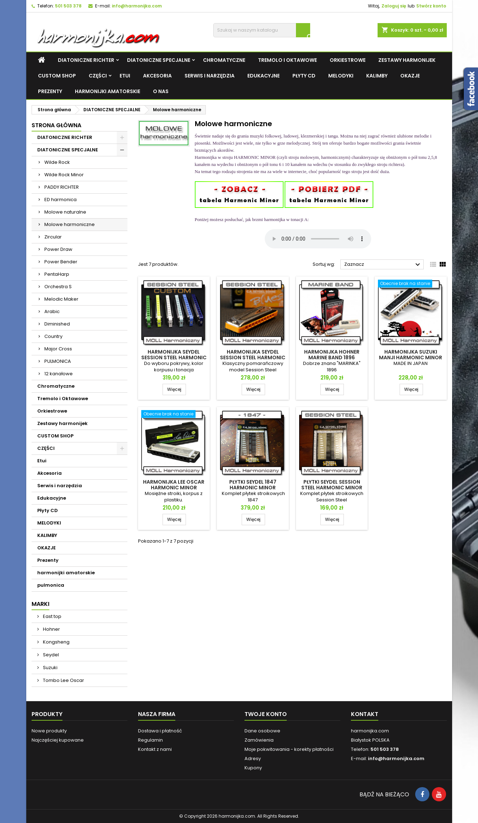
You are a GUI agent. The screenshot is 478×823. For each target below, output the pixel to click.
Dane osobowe (262, 730)
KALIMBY (377, 75)
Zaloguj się (393, 6)
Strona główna (56, 125)
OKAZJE (410, 75)
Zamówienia (259, 740)
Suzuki (49, 667)
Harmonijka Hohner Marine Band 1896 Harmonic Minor (331, 357)
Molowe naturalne (65, 212)
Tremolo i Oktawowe (287, 60)
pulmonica (50, 585)
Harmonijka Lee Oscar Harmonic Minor (173, 484)
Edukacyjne (263, 75)
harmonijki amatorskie (107, 91)
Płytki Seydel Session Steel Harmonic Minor (331, 484)
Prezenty (50, 91)
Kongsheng (56, 642)
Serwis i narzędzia (210, 75)
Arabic (52, 311)
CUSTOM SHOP (57, 75)
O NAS (161, 91)
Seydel (50, 654)
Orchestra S (58, 286)
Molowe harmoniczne (69, 224)
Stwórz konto (431, 6)
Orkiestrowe (348, 60)
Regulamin (150, 740)
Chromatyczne (224, 60)
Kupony (253, 767)
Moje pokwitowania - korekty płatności (289, 749)
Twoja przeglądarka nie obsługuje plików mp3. (318, 238)
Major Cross (58, 348)
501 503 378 (68, 6)
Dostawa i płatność (160, 730)
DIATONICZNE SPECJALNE (158, 60)
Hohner (51, 629)
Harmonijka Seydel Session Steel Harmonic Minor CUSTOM (174, 357)
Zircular (53, 236)
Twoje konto (266, 714)
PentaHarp (56, 274)
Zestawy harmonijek (406, 60)
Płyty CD (303, 75)
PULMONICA (57, 361)
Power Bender (60, 261)
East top (51, 616)
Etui (125, 75)
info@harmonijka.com (137, 6)
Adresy (253, 758)
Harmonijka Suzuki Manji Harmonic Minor (410, 354)
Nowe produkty (49, 730)
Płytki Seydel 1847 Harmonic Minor (252, 484)
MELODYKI (340, 75)
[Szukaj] (261, 30)
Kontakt (364, 714)
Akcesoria (157, 75)
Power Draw (58, 249)
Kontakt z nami (155, 749)
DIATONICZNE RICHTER (86, 60)
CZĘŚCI (98, 75)
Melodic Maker (61, 299)
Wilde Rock (57, 162)
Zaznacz (383, 264)
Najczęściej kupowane (58, 740)
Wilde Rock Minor (64, 174)
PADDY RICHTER (61, 187)
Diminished (57, 324)
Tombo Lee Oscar (63, 680)
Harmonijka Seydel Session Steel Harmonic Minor (252, 357)
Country (53, 336)
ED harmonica (60, 199)
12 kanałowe (58, 373)
